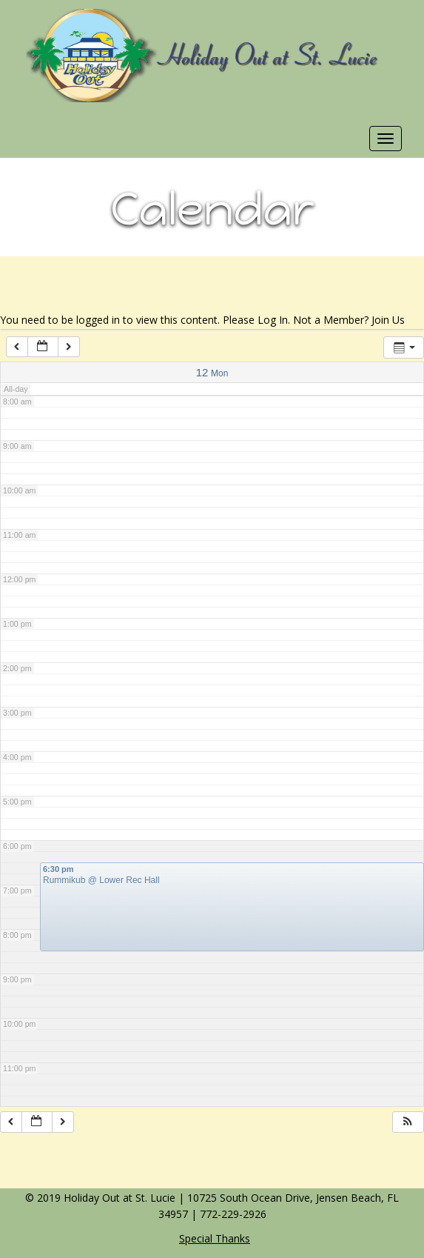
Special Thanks (214, 1238)
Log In (273, 320)
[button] (408, 1122)
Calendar (212, 209)
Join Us (388, 320)
